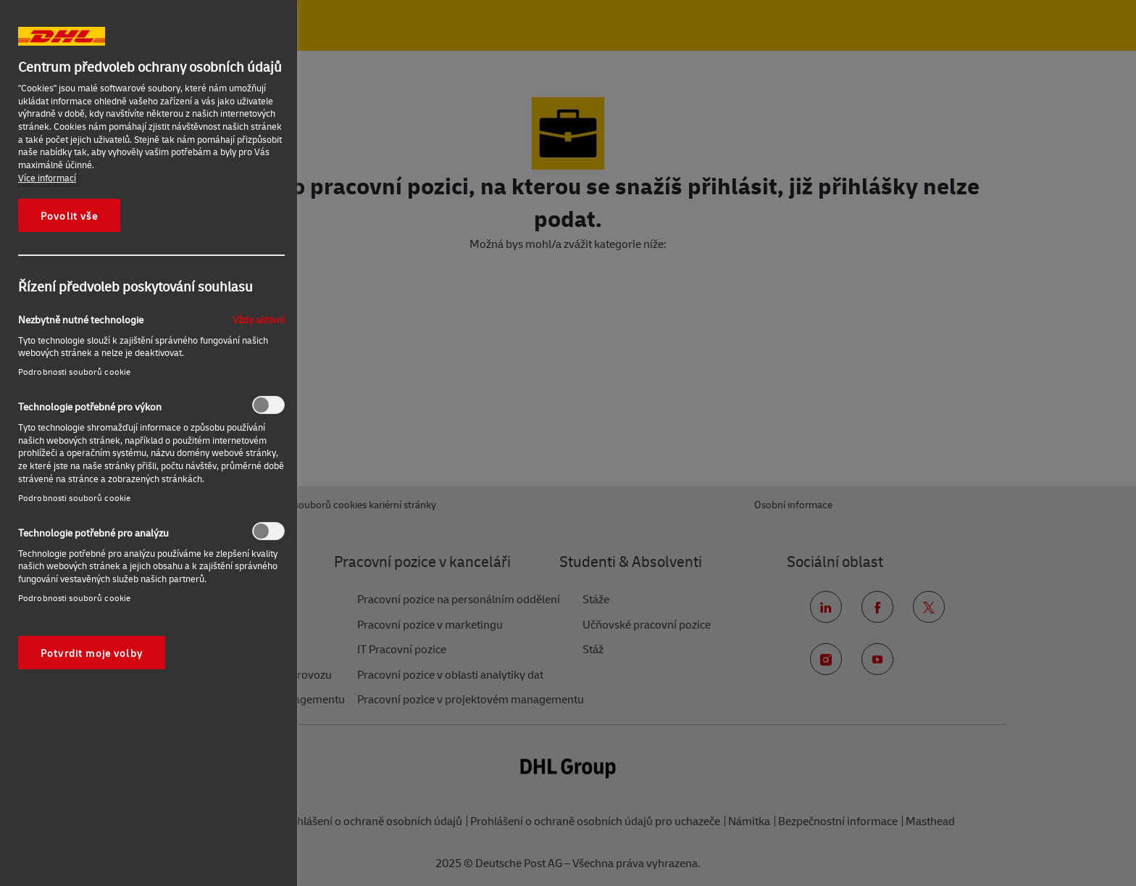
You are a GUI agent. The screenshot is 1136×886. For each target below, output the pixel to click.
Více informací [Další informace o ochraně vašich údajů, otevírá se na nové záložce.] (47, 177)
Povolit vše (69, 215)
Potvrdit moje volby (92, 652)
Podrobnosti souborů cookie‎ (74, 371)
